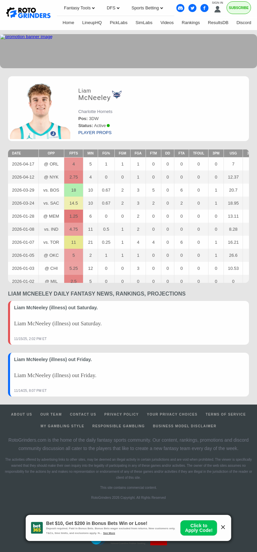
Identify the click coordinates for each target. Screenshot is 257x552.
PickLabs (118, 22)
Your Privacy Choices (172, 414)
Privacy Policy (121, 414)
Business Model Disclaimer (185, 426)
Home (68, 22)
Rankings (191, 22)
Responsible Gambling (118, 426)
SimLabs (144, 22)
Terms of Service (225, 414)
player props (94, 132)
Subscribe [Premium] (239, 8)
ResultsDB (218, 22)
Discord (244, 22)
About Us (21, 414)
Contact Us (83, 414)
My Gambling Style (62, 426)
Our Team (51, 414)
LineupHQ (92, 22)
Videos (167, 22)
